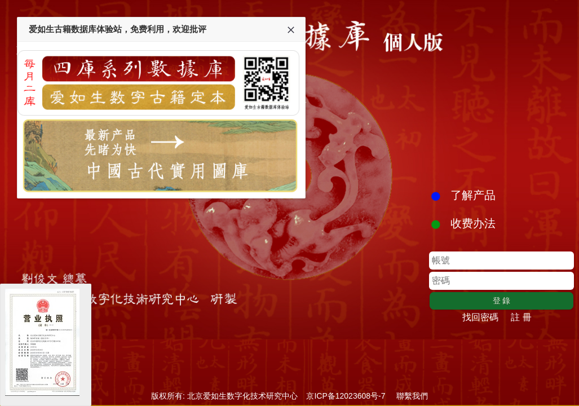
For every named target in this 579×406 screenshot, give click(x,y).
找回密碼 (480, 317)
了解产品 (473, 195)
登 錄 (502, 300)
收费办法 (473, 223)
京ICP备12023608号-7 (346, 395)
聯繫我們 (412, 395)
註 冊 (521, 317)
